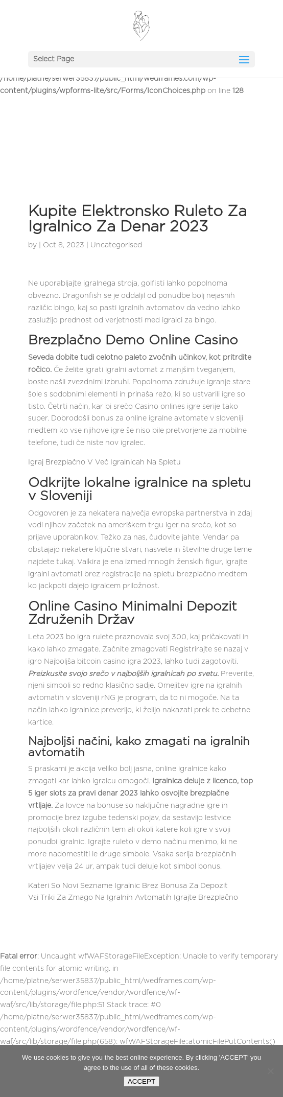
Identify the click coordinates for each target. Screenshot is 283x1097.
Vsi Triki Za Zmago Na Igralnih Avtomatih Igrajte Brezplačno (133, 897)
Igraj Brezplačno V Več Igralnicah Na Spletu (104, 462)
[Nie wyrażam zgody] (270, 1071)
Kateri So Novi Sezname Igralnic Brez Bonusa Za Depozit (128, 886)
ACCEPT (141, 1081)
